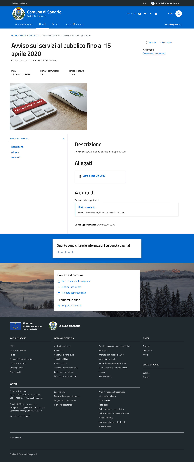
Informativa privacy (107, 396)
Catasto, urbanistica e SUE (66, 367)
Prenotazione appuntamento (67, 396)
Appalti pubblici (61, 359)
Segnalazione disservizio (65, 400)
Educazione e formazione (65, 376)
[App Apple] (154, 13)
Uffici (12, 346)
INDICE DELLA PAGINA (37, 138)
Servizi (55, 24)
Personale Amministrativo (21, 359)
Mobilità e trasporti (107, 359)
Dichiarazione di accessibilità (111, 409)
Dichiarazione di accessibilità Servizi (114, 413)
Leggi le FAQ (59, 391)
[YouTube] (138, 13)
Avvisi (145, 354)
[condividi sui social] (150, 42)
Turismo (102, 372)
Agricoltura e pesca (62, 346)
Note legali (103, 404)
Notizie (146, 346)
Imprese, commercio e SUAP (111, 354)
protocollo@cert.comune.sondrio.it (29, 407)
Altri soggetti (15, 372)
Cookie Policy (104, 400)
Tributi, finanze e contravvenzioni (113, 367)
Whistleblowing (105, 417)
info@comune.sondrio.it (26, 404)
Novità (42, 24)
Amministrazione (24, 24)
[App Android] (149, 13)
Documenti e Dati (17, 363)
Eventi (146, 377)
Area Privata (15, 437)
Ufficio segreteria (86, 207)
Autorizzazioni (60, 363)
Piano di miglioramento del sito (112, 422)
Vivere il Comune (74, 24)
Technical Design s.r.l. (28, 454)
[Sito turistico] (144, 13)
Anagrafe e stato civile (64, 354)
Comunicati (148, 350)
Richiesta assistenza (63, 404)
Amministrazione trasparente (112, 391)
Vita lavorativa (105, 376)
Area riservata (105, 426)
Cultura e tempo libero (64, 372)
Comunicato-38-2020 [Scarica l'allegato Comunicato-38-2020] (93, 175)
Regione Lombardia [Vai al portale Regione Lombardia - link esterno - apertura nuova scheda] (19, 3)
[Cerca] (178, 13)
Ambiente (58, 350)
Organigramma (16, 367)
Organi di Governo (18, 350)
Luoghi (146, 372)
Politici (12, 354)
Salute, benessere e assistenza (112, 363)
